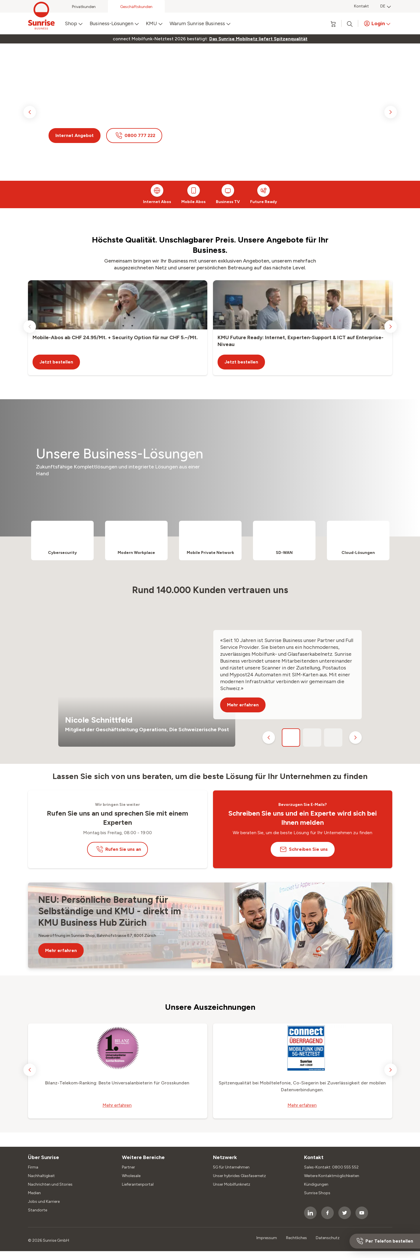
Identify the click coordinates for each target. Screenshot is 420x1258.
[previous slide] (29, 112)
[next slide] (390, 112)
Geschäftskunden (136, 6)
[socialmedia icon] (310, 1213)
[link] (258, 38)
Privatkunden (84, 6)
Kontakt (361, 6)
